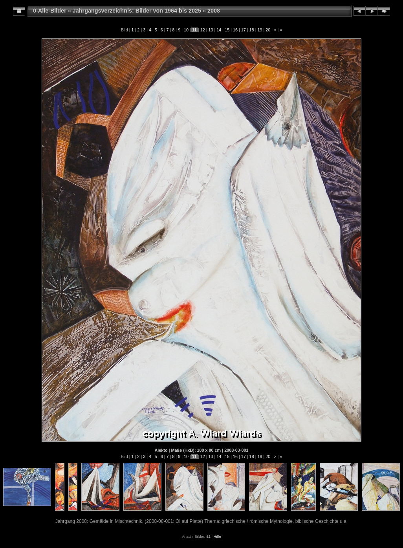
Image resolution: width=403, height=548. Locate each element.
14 (218, 29)
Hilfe (217, 536)
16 (235, 29)
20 (267, 29)
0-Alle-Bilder (49, 10)
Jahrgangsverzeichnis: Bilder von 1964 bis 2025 (137, 10)
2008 (213, 10)
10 (186, 29)
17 (243, 29)
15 (227, 29)
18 (251, 29)
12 (202, 29)
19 (259, 29)
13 (210, 29)
